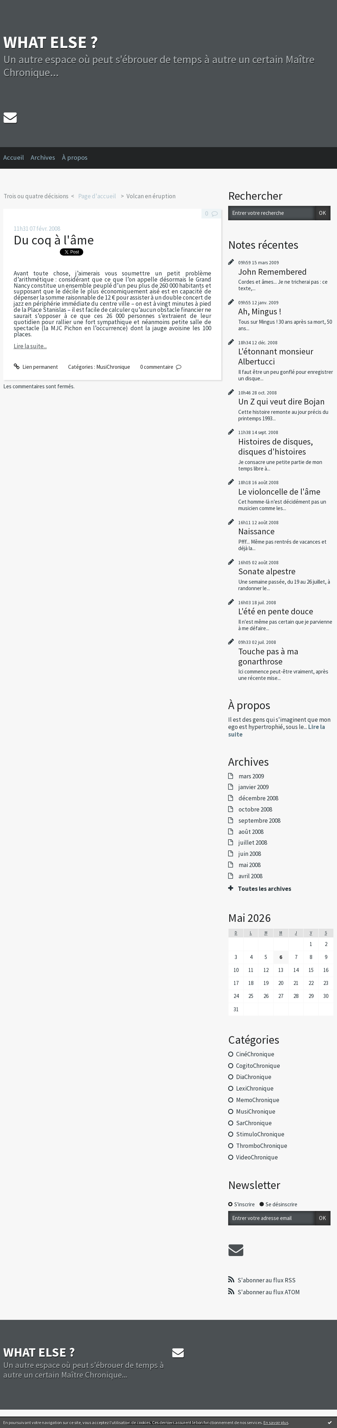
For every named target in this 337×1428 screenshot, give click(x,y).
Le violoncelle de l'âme (279, 491)
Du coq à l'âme (54, 240)
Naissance (256, 531)
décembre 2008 (258, 798)
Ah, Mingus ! (259, 311)
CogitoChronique (258, 1066)
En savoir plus (275, 1422)
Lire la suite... (30, 346)
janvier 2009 (254, 787)
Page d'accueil (97, 196)
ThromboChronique (261, 1146)
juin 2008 (250, 853)
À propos (75, 157)
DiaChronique (253, 1077)
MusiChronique (113, 366)
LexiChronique (255, 1088)
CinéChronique (255, 1054)
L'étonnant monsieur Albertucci (275, 356)
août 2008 (251, 831)
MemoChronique (257, 1100)
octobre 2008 (255, 809)
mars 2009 (251, 776)
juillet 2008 (253, 842)
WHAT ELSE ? (50, 42)
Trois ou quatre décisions (36, 196)
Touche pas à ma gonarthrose (268, 656)
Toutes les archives (264, 888)
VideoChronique (257, 1157)
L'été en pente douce (275, 611)
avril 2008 (250, 876)
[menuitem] (17, 158)
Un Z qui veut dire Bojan (281, 401)
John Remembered (272, 271)
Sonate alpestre (267, 571)
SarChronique (254, 1123)
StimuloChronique (260, 1134)
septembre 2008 (259, 820)
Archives (43, 157)
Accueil (13, 157)
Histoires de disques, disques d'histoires (275, 446)
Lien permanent (36, 366)
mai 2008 (250, 864)
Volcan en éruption (151, 196)
